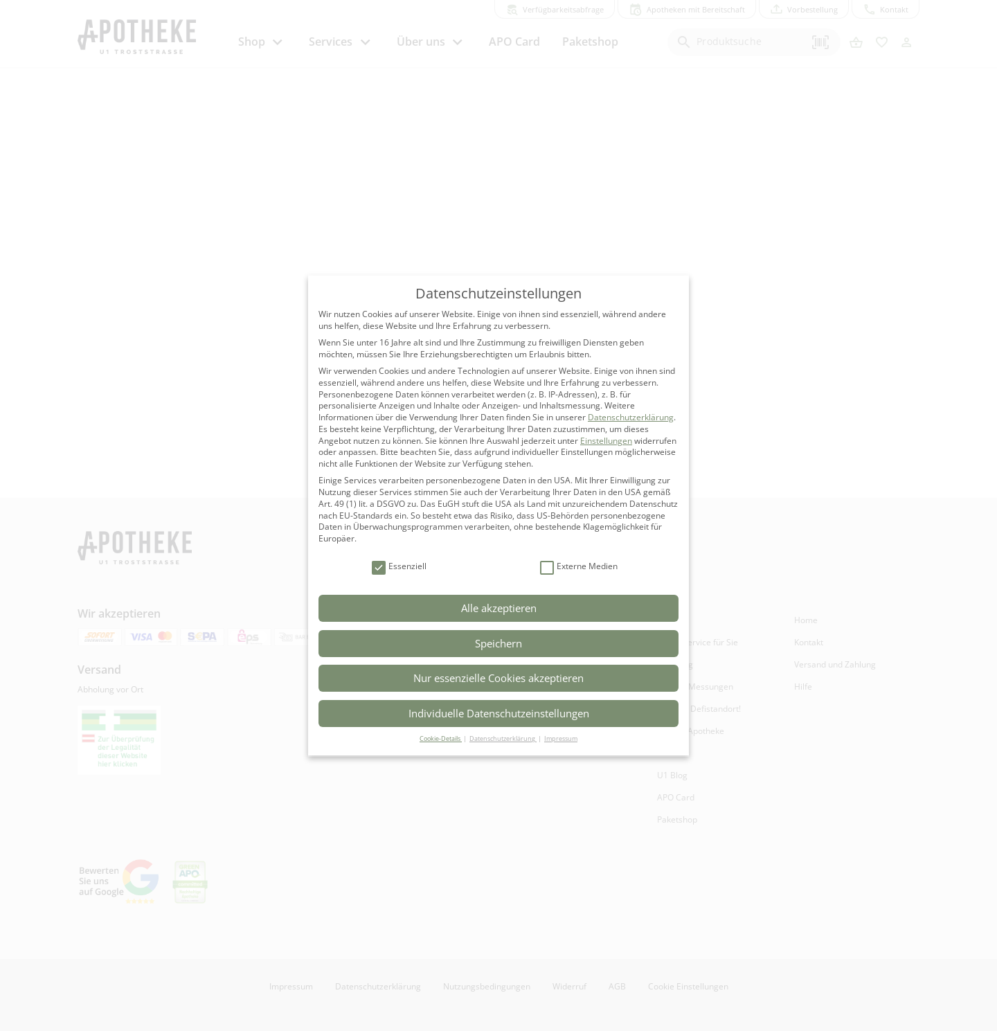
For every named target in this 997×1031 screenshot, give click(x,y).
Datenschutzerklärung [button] (503, 738)
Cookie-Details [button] (441, 738)
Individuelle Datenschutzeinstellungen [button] (498, 713)
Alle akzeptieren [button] (499, 608)
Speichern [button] (498, 643)
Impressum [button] (560, 738)
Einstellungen (606, 441)
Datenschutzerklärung (631, 417)
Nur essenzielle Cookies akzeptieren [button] (498, 678)
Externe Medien (579, 567)
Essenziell (399, 567)
